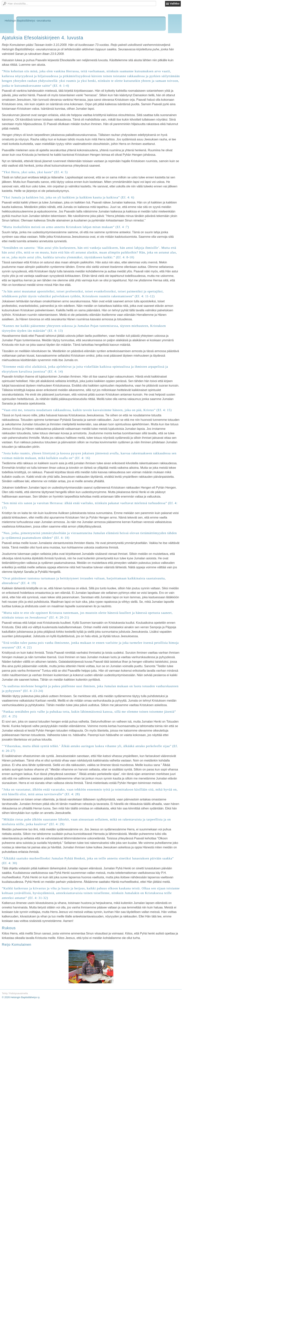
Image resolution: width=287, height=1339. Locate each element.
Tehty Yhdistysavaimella (15, 993)
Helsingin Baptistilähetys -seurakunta (28, 20)
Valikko (174, 3)
